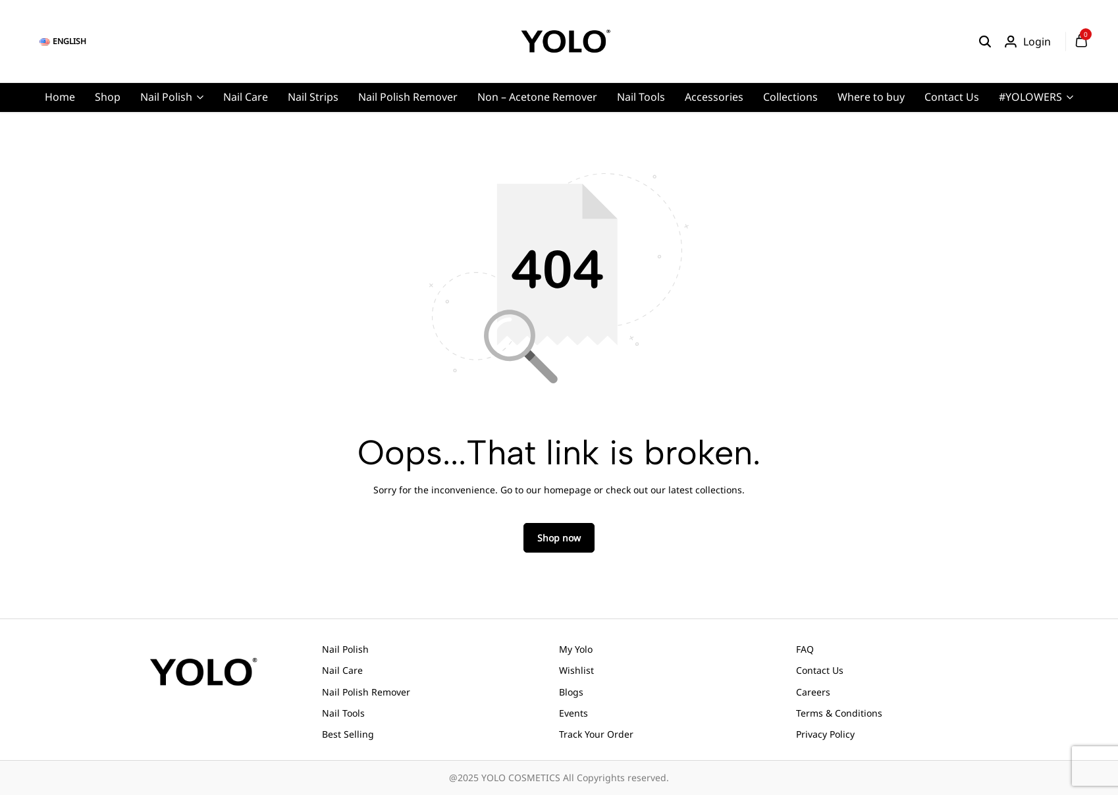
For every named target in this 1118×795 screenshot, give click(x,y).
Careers (813, 692)
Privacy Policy (825, 734)
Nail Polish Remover (408, 97)
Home (60, 97)
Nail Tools (641, 97)
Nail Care (245, 97)
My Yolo (576, 649)
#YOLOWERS (1030, 97)
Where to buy (871, 97)
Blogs (571, 692)
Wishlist (576, 670)
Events (573, 713)
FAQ (805, 649)
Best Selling (348, 734)
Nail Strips (313, 97)
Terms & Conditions (839, 713)
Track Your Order (596, 734)
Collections (790, 97)
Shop (107, 97)
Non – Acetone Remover (537, 97)
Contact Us (951, 97)
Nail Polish (166, 97)
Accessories (714, 97)
